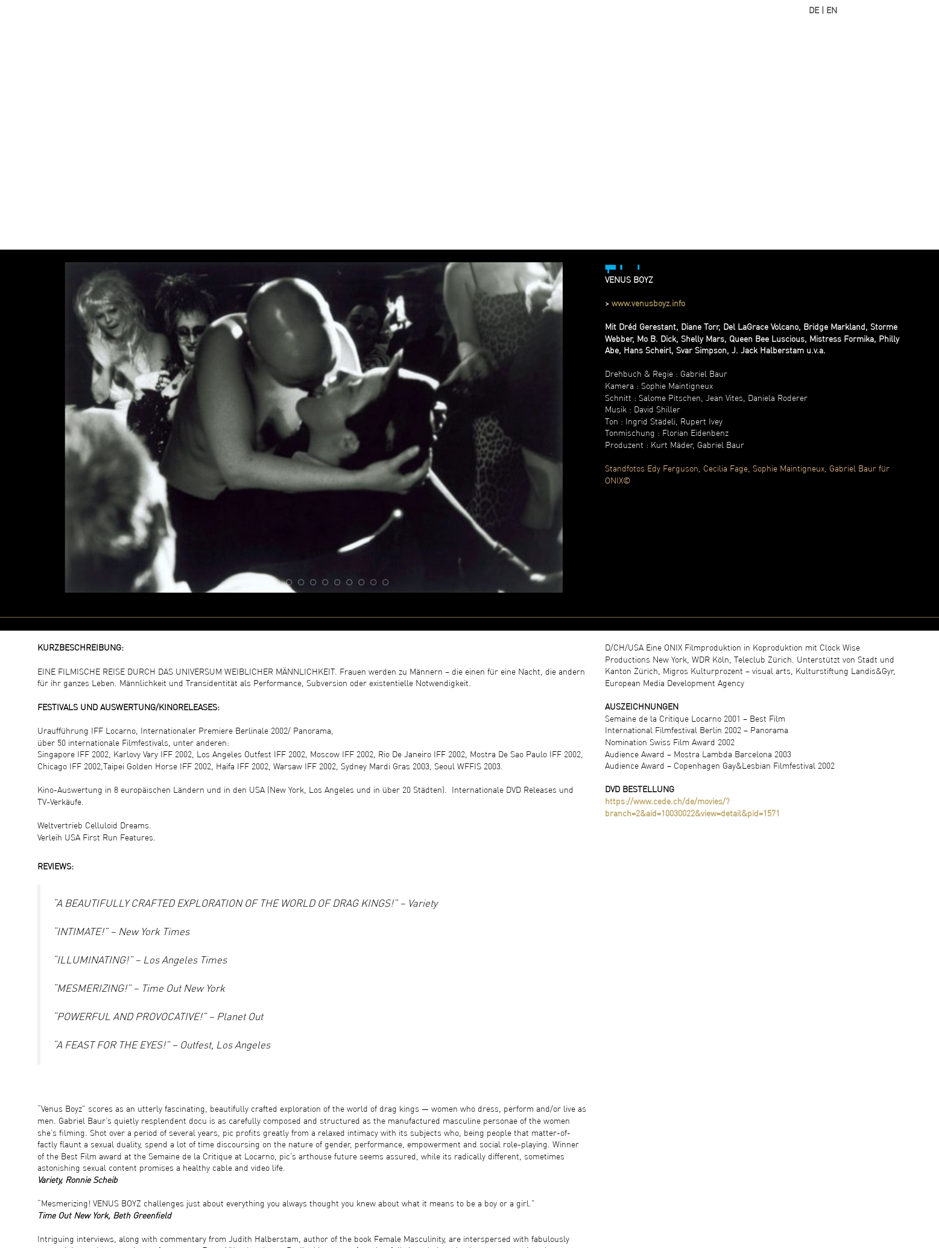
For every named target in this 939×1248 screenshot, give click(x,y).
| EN (829, 10)
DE (814, 10)
